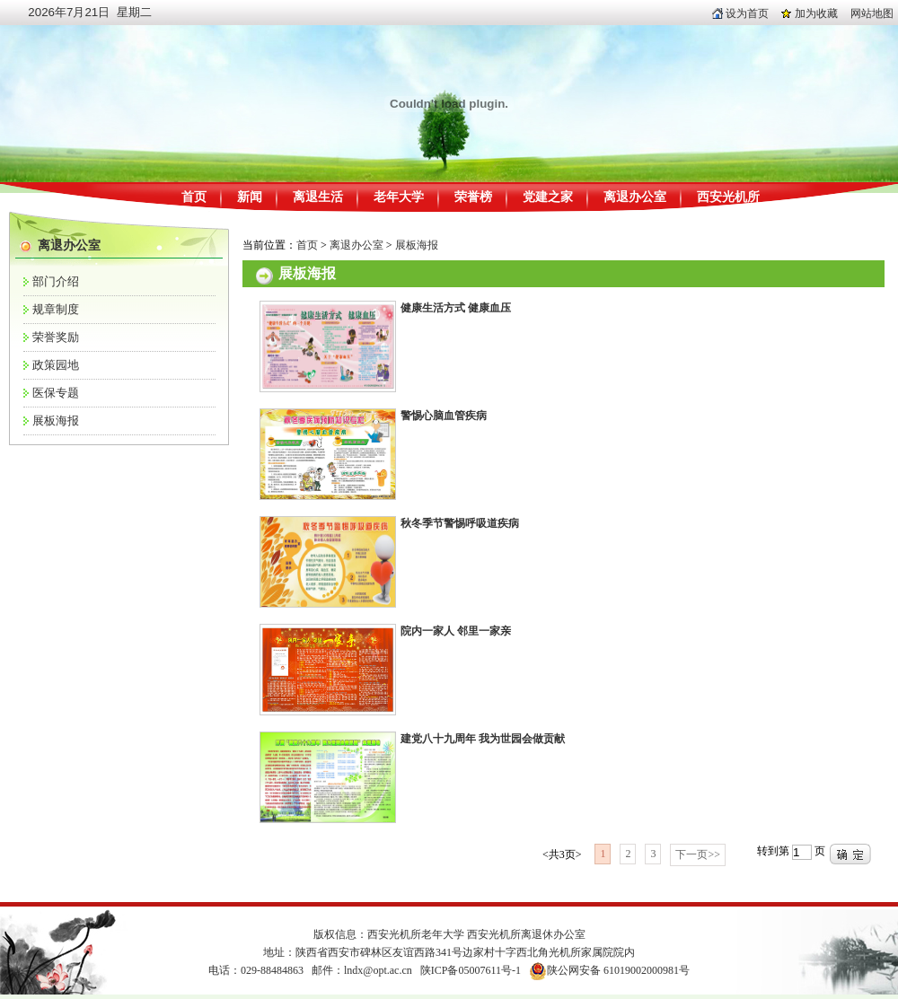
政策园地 (55, 365)
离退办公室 (634, 197)
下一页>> (697, 854)
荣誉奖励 (55, 337)
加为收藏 (809, 13)
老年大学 (399, 197)
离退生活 (318, 197)
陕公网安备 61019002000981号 (618, 970)
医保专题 (55, 392)
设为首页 (740, 13)
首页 (194, 197)
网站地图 (872, 13)
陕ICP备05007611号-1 (470, 970)
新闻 (249, 197)
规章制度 (55, 309)
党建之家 (548, 197)
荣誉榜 (473, 197)
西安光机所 (728, 197)
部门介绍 (55, 281)
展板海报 (55, 420)
